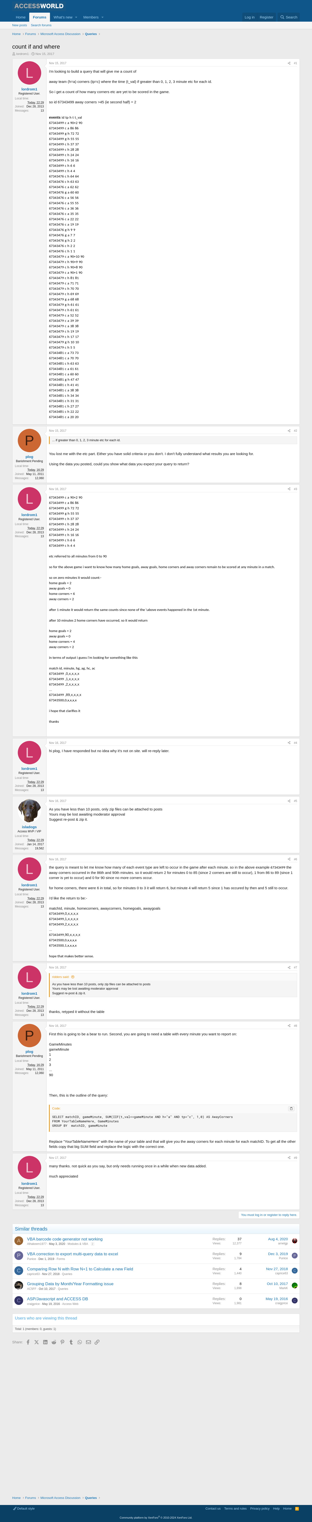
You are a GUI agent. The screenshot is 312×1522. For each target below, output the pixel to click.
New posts (19, 25)
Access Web (70, 1448)
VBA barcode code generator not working (65, 1383)
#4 (295, 887)
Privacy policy (260, 1509)
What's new (63, 17)
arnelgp (283, 1388)
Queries (67, 1418)
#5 (295, 945)
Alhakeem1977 (37, 1388)
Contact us (213, 1509)
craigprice (33, 1448)
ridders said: (60, 1121)
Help (276, 1509)
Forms (61, 1403)
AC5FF (31, 1433)
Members (91, 17)
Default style (24, 1509)
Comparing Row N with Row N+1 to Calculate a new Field (80, 1413)
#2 (295, 518)
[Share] (289, 86)
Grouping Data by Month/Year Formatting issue (70, 1428)
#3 (295, 576)
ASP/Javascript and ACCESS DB (57, 1443)
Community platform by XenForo (156, 1517)
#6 (295, 1003)
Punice (31, 1403)
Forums (39, 17)
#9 (295, 1302)
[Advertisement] (101, 51)
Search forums (41, 25)
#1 (295, 86)
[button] (76, 17)
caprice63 (33, 1418)
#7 (295, 1112)
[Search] (289, 17)
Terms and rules (235, 1509)
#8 (295, 1170)
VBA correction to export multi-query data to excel (72, 1398)
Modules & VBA (78, 1388)
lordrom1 (22, 77)
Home (21, 17)
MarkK (283, 1432)
